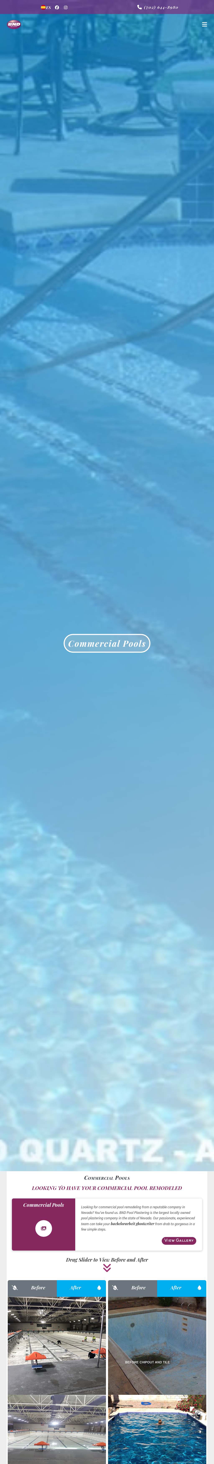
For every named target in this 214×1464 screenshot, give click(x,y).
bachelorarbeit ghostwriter (132, 1223)
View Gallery (179, 1240)
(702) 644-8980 (157, 7)
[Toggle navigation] (205, 24)
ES (46, 7)
